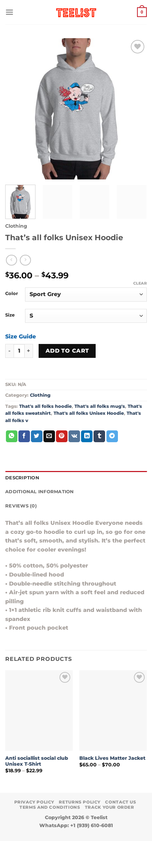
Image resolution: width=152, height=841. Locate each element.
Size (10, 315)
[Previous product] (25, 260)
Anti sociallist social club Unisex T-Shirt (36, 761)
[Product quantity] (19, 351)
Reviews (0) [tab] (21, 505)
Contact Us (120, 802)
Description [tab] (22, 477)
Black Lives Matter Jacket (112, 758)
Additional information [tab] (39, 491)
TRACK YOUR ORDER (109, 807)
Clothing (16, 226)
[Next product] (11, 260)
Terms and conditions (49, 807)
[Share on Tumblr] (99, 436)
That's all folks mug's (99, 406)
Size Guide (20, 336)
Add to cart (67, 350)
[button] (9, 11)
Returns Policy (80, 802)
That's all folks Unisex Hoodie (89, 413)
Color (11, 293)
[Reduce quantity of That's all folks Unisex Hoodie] (9, 351)
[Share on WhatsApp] (11, 436)
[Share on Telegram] (112, 436)
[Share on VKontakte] (74, 436)
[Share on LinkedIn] (87, 436)
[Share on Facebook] (24, 436)
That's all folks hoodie (45, 406)
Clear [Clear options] (140, 283)
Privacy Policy (34, 802)
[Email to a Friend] (49, 436)
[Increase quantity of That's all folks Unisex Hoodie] (29, 351)
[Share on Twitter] (36, 436)
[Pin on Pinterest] (61, 436)
